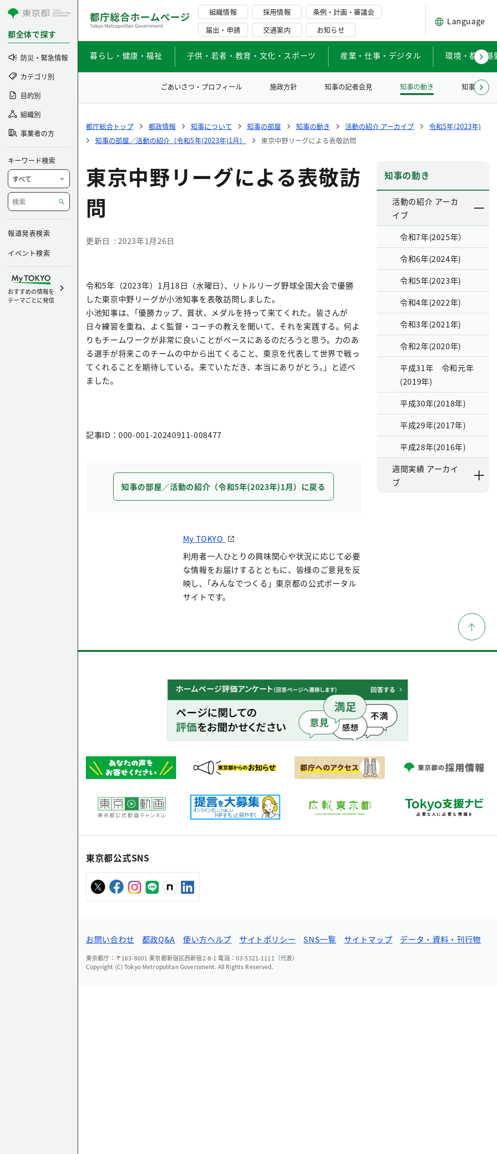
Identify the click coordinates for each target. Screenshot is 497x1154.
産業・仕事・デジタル (380, 55)
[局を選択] (39, 178)
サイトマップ (368, 1106)
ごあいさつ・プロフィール (201, 86)
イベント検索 (29, 253)
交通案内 (276, 29)
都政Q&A (158, 1106)
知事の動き (417, 86)
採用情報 (276, 11)
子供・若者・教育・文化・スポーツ (251, 55)
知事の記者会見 (348, 86)
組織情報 (222, 11)
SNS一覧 (319, 1106)
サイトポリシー (267, 1106)
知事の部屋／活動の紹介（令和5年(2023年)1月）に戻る (223, 654)
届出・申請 (223, 29)
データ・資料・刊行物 (440, 1106)
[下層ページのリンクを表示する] (479, 208)
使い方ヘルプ (207, 1106)
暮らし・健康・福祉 (126, 55)
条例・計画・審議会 (343, 11)
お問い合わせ (110, 1106)
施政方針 (283, 86)
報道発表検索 (29, 233)
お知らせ (330, 29)
